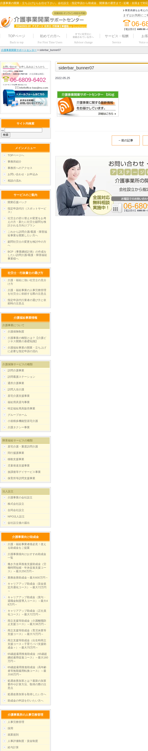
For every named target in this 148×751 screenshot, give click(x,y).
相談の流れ (14, 180)
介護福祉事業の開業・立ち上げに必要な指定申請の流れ (27, 349)
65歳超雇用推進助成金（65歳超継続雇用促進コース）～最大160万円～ (28, 657)
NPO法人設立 (16, 516)
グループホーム (17, 414)
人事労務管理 (16, 722)
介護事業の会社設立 (20, 497)
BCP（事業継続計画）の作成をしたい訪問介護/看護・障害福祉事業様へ (27, 255)
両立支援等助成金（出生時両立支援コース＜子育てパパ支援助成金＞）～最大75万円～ (27, 644)
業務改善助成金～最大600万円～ (28, 577)
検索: (2, 130)
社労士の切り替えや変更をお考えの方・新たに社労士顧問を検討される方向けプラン (27, 222)
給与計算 (13, 747)
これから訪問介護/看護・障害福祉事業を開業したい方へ (27, 233)
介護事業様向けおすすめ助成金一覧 (27, 556)
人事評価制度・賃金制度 (23, 741)
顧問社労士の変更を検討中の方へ (27, 243)
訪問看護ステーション (21, 376)
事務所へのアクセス (20, 168)
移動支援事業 (16, 459)
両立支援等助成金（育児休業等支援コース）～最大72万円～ (27, 632)
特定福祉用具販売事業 (21, 408)
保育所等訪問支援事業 (21, 478)
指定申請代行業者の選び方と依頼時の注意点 (27, 301)
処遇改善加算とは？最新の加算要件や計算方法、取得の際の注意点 (27, 684)
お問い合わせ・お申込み (23, 174)
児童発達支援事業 (19, 465)
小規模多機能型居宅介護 (23, 421)
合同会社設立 (16, 510)
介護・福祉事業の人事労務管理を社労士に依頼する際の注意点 (27, 292)
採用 (10, 728)
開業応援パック (17, 202)
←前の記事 (125, 140)
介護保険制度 (16, 331)
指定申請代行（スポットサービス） (27, 210)
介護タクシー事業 (19, 427)
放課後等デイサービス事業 (24, 471)
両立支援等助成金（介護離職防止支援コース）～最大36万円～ (27, 622)
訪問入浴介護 (16, 389)
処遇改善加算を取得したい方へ (27, 694)
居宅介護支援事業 (19, 395)
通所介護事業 (16, 383)
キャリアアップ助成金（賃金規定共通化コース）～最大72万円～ (27, 587)
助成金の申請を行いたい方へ (25, 700)
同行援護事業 (16, 452)
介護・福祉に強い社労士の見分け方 (27, 282)
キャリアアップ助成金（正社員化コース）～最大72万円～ (27, 612)
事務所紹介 (14, 161)
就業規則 (13, 734)
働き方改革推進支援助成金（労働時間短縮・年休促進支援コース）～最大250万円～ (27, 567)
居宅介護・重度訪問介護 (23, 446)
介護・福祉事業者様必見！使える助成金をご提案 (27, 546)
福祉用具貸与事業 (19, 402)
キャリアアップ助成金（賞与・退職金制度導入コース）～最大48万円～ (28, 601)
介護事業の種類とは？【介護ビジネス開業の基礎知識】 (27, 339)
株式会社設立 (16, 503)
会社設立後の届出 (19, 522)
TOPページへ (16, 155)
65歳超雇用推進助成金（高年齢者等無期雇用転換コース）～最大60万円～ (27, 671)
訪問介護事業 (16, 370)
